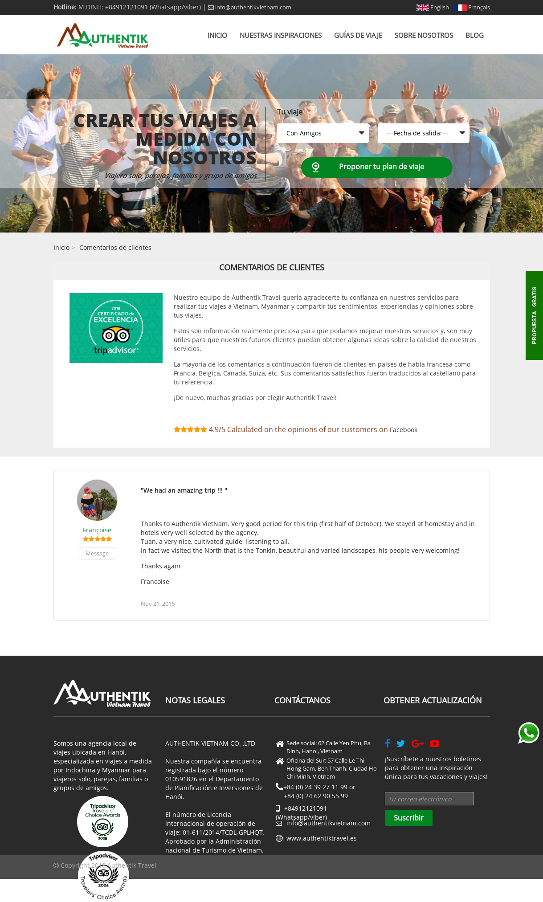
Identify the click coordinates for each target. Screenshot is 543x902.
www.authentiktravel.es (321, 838)
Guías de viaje (358, 35)
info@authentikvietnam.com (249, 7)
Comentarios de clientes (115, 247)
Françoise (97, 530)
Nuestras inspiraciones (281, 35)
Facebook (403, 429)
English (432, 7)
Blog (474, 35)
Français (472, 7)
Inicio (217, 35)
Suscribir (409, 818)
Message (97, 553)
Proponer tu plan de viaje (381, 166)
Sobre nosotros (424, 35)
